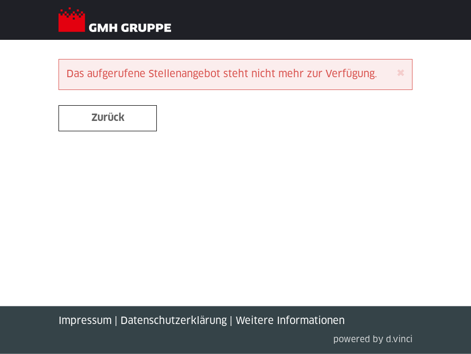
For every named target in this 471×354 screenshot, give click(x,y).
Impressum (85, 321)
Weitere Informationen (290, 321)
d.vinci (399, 340)
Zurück (107, 118)
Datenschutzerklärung (173, 321)
